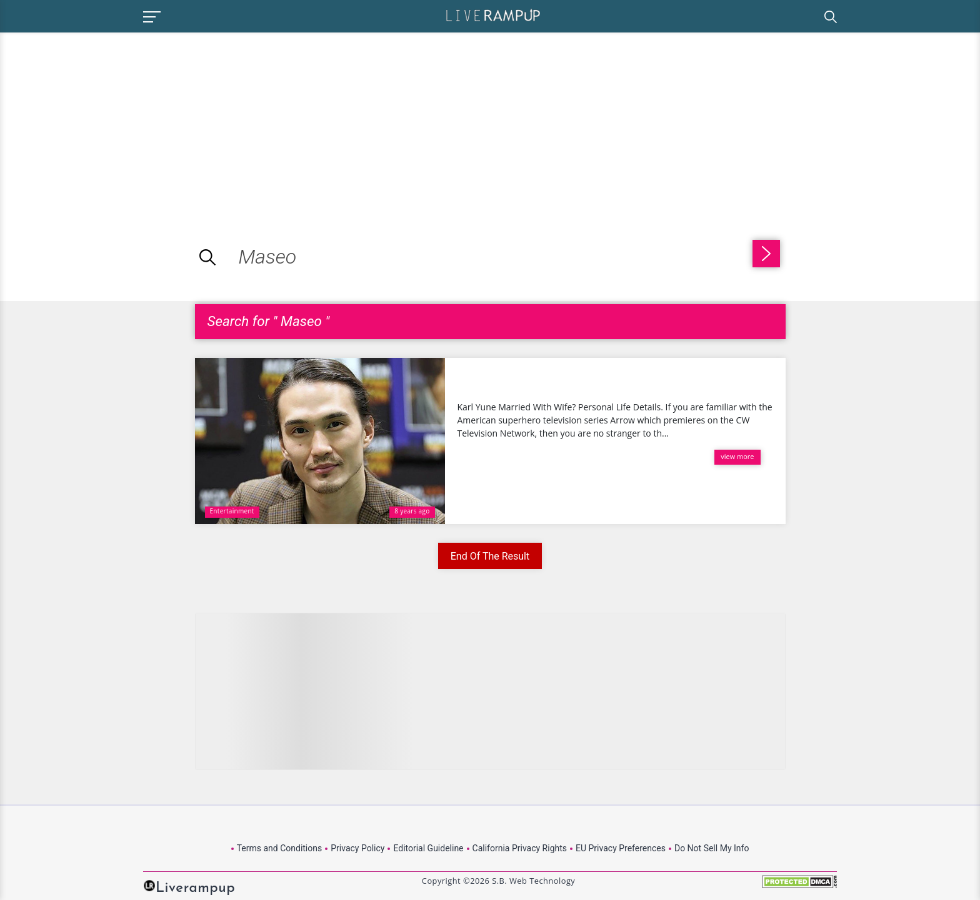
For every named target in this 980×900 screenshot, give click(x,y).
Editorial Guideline (428, 848)
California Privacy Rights (519, 848)
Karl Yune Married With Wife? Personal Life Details (605, 380)
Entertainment (232, 511)
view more (737, 456)
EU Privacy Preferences (621, 848)
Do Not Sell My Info (711, 848)
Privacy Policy (357, 848)
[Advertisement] (105, 119)
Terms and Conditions (279, 848)
